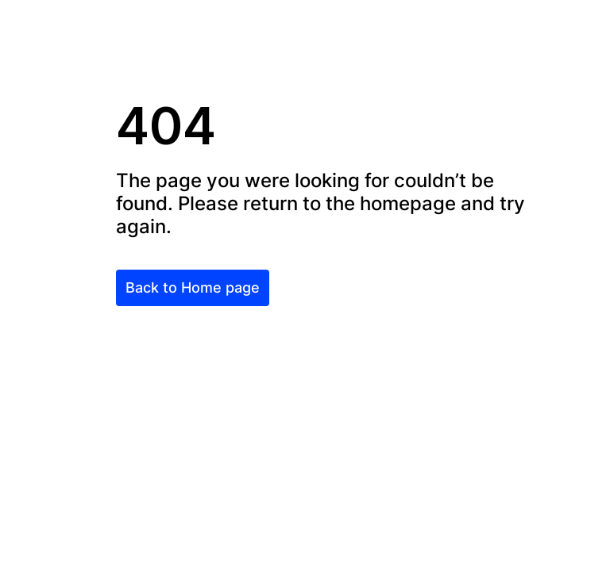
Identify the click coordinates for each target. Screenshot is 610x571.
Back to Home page (192, 287)
